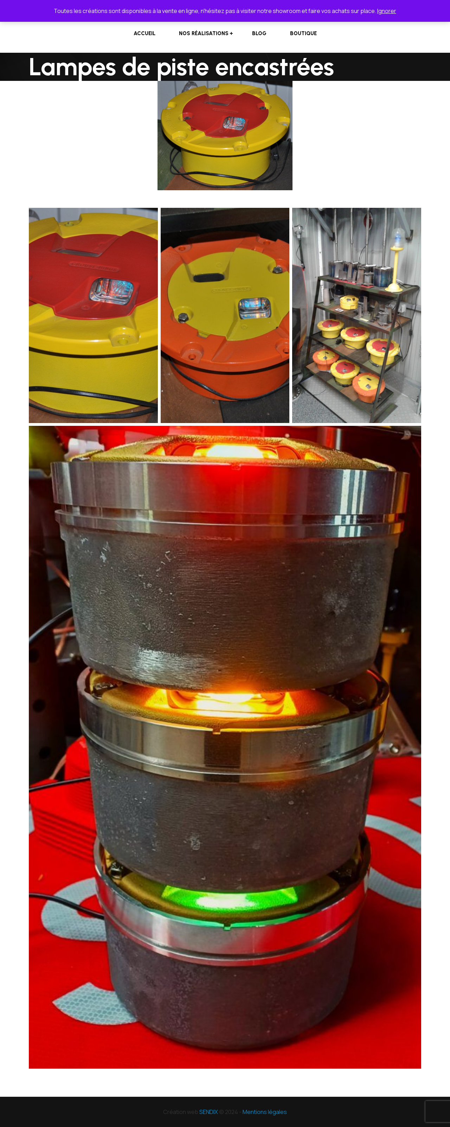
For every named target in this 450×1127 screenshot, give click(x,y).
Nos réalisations (204, 33)
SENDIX (208, 1112)
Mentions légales (265, 1112)
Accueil (144, 33)
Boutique (303, 33)
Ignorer (386, 11)
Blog (259, 33)
